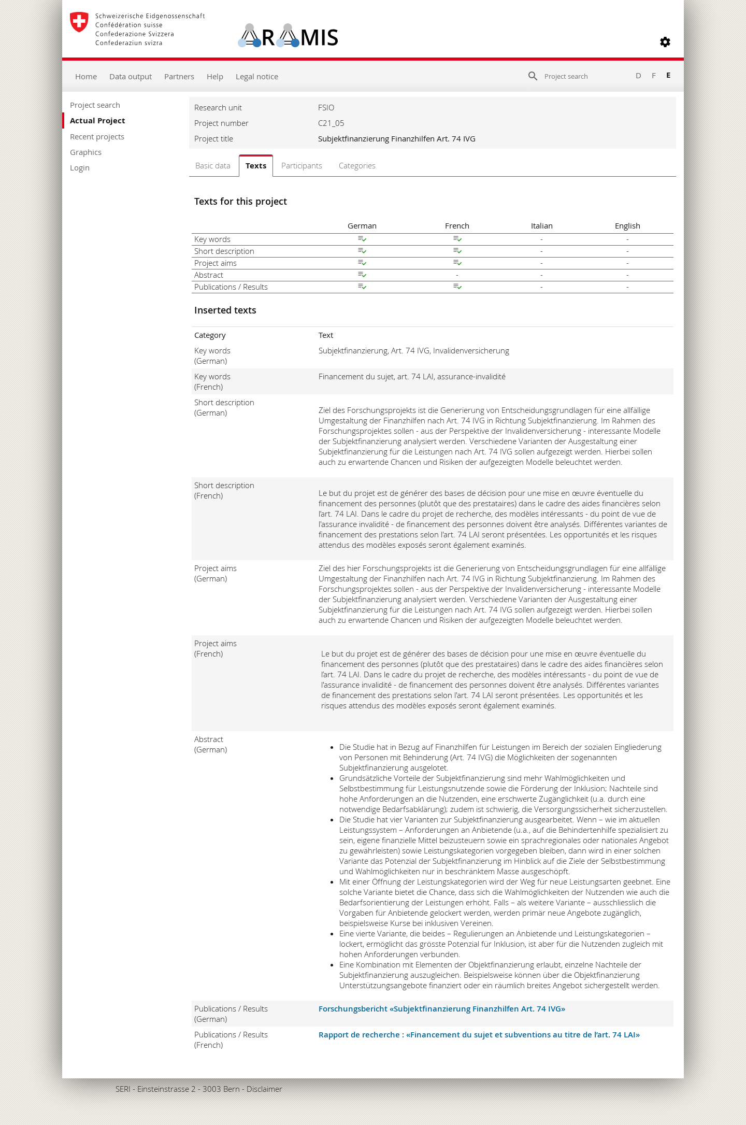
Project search (95, 104)
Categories (357, 165)
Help (215, 76)
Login (80, 167)
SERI (123, 1089)
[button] (665, 42)
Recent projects (97, 136)
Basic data (213, 165)
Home (86, 76)
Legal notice (257, 76)
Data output (130, 76)
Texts (256, 165)
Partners (179, 76)
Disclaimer (264, 1089)
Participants (301, 165)
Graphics (86, 152)
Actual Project (97, 120)
